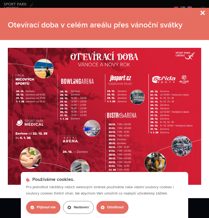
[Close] (203, 13)
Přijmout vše (43, 207)
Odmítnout (112, 207)
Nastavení (78, 207)
